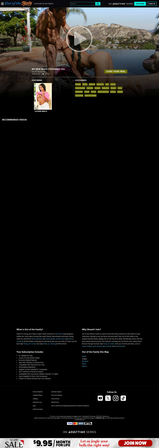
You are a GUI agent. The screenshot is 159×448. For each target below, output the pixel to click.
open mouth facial (103, 91)
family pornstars (36, 339)
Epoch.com (44, 418)
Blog (34, 405)
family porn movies (29, 344)
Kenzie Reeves (120, 346)
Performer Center (38, 409)
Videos (84, 359)
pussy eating (79, 95)
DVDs (84, 364)
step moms (59, 334)
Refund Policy (55, 402)
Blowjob (97, 88)
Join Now (140, 4)
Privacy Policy (55, 398)
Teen (107, 84)
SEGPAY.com (100, 418)
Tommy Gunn (60, 339)
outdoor (113, 91)
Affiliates (35, 398)
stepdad (120, 91)
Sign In (151, 4)
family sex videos (49, 344)
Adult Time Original (90, 95)
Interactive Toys (37, 402)
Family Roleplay (80, 88)
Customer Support (56, 391)
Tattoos (113, 84)
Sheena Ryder (50, 339)
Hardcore (92, 84)
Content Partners (37, 395)
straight (87, 91)
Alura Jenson (97, 346)
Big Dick (113, 88)
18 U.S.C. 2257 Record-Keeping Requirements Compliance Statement (70, 405)
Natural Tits (100, 84)
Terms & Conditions (56, 395)
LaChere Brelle (41, 111)
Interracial (90, 88)
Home (84, 356)
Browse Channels (37, 391)
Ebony (120, 88)
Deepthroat (105, 88)
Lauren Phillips (87, 346)
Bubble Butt (79, 91)
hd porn (93, 91)
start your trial (115, 71)
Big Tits (85, 84)
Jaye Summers (107, 346)
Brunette (78, 84)
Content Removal (79, 419)
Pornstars (85, 361)
